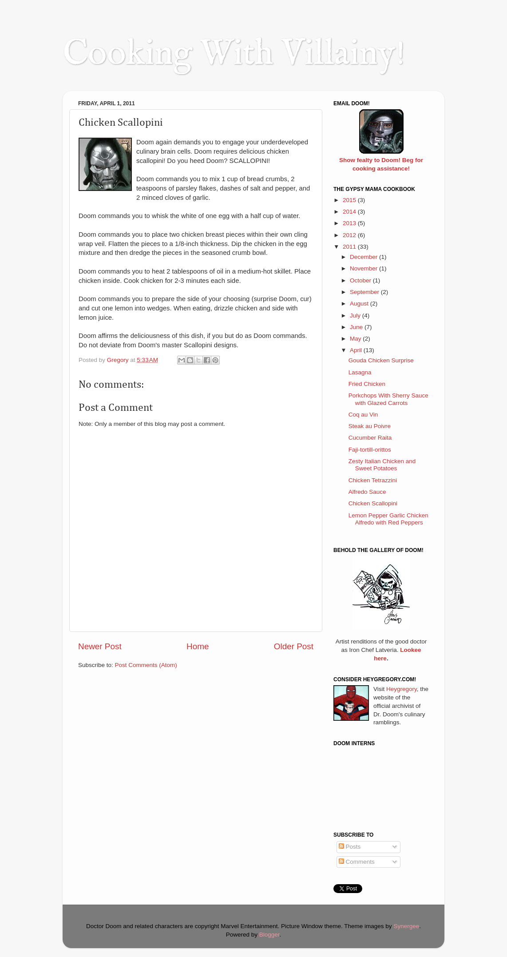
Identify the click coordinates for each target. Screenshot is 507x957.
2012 (350, 235)
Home (197, 646)
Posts (350, 846)
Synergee (406, 926)
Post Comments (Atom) (146, 665)
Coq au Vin (363, 414)
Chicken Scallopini (373, 503)
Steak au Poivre (370, 426)
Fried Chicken (367, 384)
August (360, 303)
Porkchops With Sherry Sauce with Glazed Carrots (388, 399)
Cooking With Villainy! (234, 54)
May (356, 338)
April (357, 350)
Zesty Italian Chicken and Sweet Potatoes (382, 465)
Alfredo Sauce (367, 491)
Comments (357, 861)
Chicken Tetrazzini (373, 480)
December (364, 257)
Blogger (269, 934)
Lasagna (360, 372)
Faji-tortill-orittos (370, 449)
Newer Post (100, 646)
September (365, 292)
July (356, 315)
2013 (350, 223)
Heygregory (401, 689)
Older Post (293, 646)
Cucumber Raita (370, 437)
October (361, 280)
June (357, 327)
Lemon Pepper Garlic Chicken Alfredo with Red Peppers (388, 519)
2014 (350, 211)
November (364, 268)
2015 (350, 200)
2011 (350, 246)
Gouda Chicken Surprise (381, 360)
